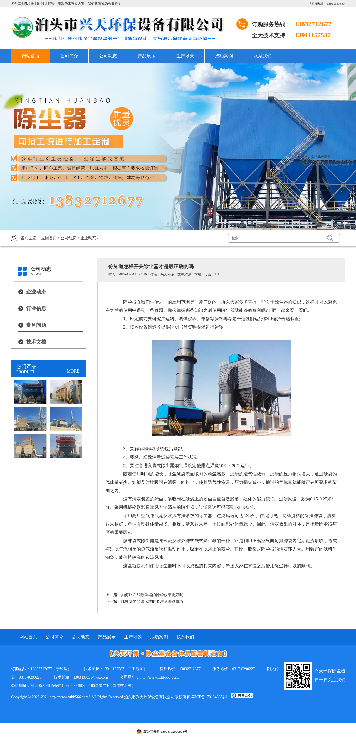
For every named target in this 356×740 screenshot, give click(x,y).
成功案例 (224, 55)
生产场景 (185, 55)
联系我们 (262, 55)
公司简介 (69, 55)
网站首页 (30, 55)
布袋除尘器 (147, 449)
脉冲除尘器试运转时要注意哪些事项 (152, 602)
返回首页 (49, 238)
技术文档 (36, 342)
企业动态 (88, 238)
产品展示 (146, 55)
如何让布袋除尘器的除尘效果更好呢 (152, 595)
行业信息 (36, 308)
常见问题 (36, 325)
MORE (73, 371)
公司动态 (108, 55)
